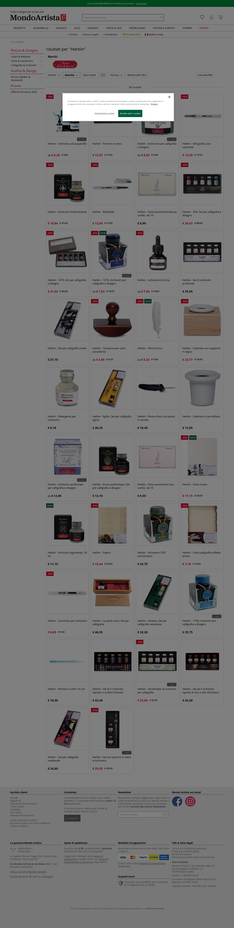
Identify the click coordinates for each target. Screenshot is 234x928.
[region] (118, 107)
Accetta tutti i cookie (130, 113)
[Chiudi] (169, 97)
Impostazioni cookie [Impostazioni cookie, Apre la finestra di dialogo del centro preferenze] (105, 113)
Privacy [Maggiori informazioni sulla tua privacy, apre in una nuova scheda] (154, 104)
